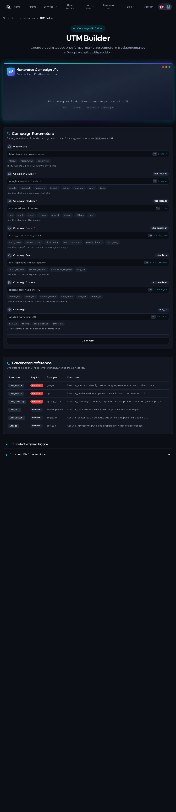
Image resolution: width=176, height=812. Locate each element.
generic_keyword (37, 269)
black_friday (52, 242)
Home (17, 6)
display (67, 215)
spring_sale (15, 242)
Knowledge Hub (111, 7)
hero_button (67, 296)
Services (50, 6)
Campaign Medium (88, 201)
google (12, 188)
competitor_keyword (61, 269)
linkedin (54, 188)
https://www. (27, 161)
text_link (82, 296)
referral (55, 215)
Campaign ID (88, 309)
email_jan (58, 324)
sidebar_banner (48, 296)
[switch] (165, 6)
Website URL (18, 146)
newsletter (79, 188)
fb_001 (25, 324)
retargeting (112, 242)
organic (43, 215)
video (91, 215)
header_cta (15, 296)
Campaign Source (88, 174)
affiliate (80, 215)
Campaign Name (88, 228)
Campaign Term (88, 255)
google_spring (41, 324)
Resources (29, 18)
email (92, 188)
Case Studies (72, 7)
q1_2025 (13, 324)
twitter (66, 188)
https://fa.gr (43, 161)
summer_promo (33, 242)
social (31, 215)
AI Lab (90, 7)
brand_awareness (72, 242)
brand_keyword (17, 269)
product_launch (94, 242)
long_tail (80, 269)
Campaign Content (88, 282)
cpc (11, 215)
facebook (25, 188)
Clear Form (88, 340)
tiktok (102, 188)
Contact (148, 6)
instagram (40, 188)
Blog (131, 6)
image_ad (96, 296)
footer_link (30, 296)
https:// (12, 161)
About (32, 6)
